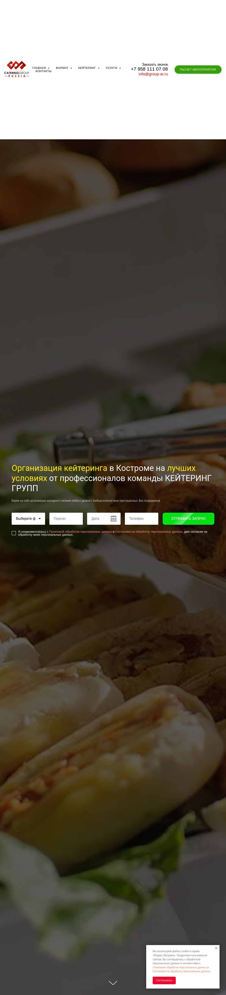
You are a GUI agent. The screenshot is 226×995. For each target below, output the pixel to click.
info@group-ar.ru (153, 52)
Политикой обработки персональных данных (80, 531)
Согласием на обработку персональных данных (148, 531)
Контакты (44, 49)
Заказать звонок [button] (155, 43)
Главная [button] (39, 46)
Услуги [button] (112, 46)
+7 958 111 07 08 (149, 47)
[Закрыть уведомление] (216, 948)
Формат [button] (62, 46)
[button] (198, 47)
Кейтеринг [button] (87, 46)
